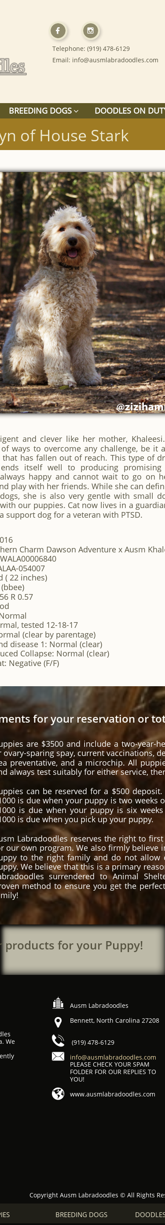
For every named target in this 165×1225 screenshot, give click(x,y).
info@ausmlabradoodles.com (113, 1057)
